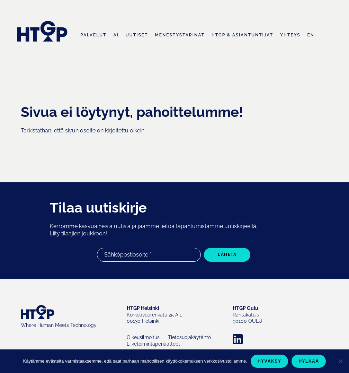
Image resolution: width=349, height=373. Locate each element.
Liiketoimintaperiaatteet (153, 344)
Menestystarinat (180, 35)
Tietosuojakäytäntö (189, 337)
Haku (325, 36)
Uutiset (137, 35)
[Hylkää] (340, 361)
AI (115, 35)
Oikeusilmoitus (143, 337)
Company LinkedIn (268, 339)
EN (310, 35)
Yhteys (290, 35)
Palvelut (93, 35)
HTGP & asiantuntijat (242, 35)
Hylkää (308, 361)
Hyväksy (269, 361)
